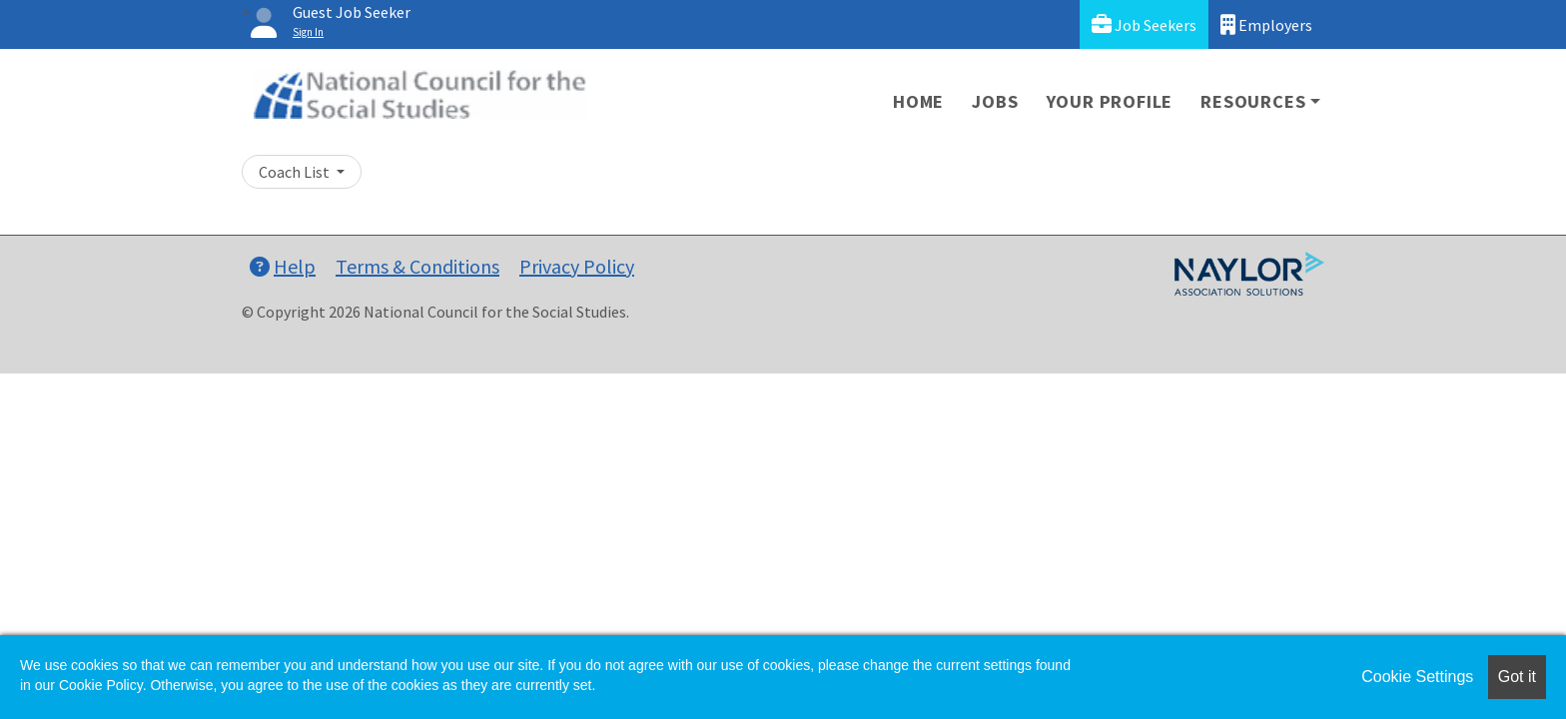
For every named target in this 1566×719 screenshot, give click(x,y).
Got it (1517, 676)
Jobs (995, 101)
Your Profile (1110, 101)
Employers (1266, 24)
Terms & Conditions (417, 266)
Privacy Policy (576, 266)
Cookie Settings (1417, 676)
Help (283, 266)
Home (918, 101)
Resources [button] (1252, 101)
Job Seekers (1144, 24)
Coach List (296, 172)
